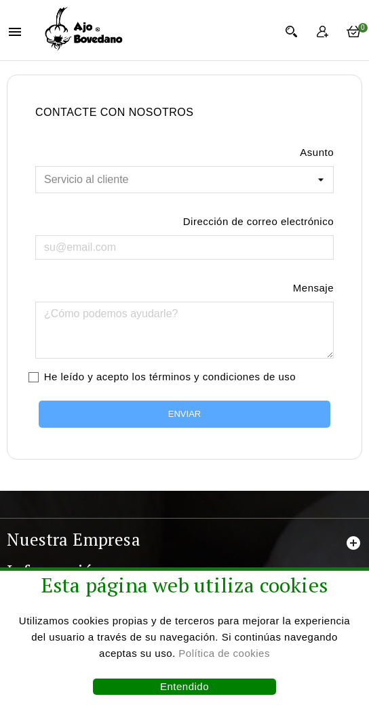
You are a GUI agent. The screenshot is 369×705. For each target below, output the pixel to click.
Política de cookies (224, 653)
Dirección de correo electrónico (258, 221)
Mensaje (313, 288)
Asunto (317, 152)
